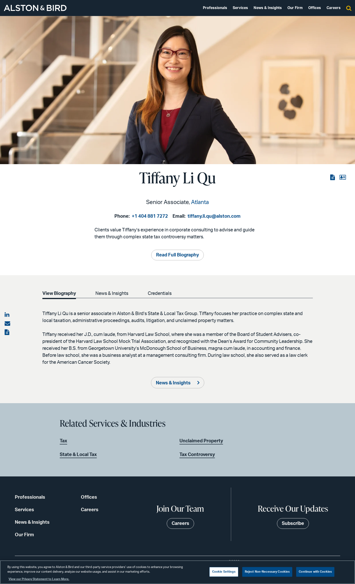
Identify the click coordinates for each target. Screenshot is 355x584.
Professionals (215, 8)
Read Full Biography (177, 255)
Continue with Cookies (315, 571)
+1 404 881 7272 (150, 216)
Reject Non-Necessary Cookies (267, 571)
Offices (314, 8)
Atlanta (200, 202)
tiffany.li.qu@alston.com (214, 216)
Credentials (160, 293)
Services (240, 8)
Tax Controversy (197, 454)
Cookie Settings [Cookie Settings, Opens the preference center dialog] (224, 571)
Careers (334, 8)
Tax (63, 441)
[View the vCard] (342, 177)
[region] (177, 572)
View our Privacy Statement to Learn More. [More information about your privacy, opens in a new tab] (39, 579)
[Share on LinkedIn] (7, 315)
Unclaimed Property (201, 441)
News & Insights (268, 8)
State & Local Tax (78, 454)
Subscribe (293, 523)
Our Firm (295, 8)
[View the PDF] (333, 177)
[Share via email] (7, 323)
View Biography (59, 293)
